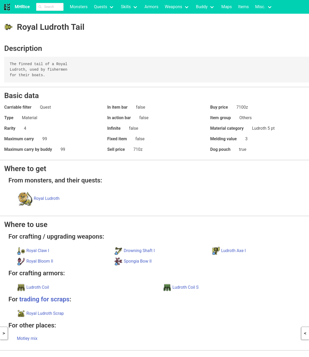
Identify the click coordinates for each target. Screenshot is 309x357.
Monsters (79, 6)
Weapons (173, 6)
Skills (126, 6)
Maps (226, 6)
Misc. (260, 6)
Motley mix (27, 338)
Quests (100, 6)
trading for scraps (44, 299)
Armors (151, 6)
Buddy (201, 6)
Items (243, 6)
